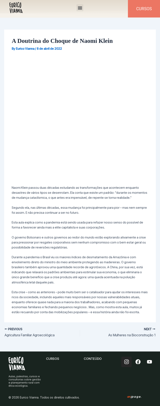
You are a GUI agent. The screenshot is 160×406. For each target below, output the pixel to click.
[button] (79, 7)
